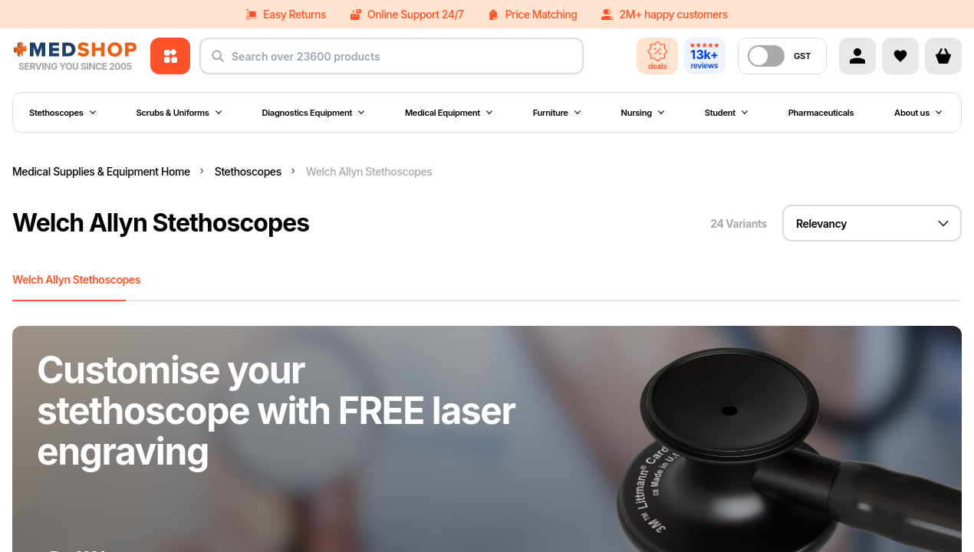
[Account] (857, 56)
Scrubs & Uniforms (178, 112)
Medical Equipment (448, 112)
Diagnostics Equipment (313, 112)
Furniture (557, 112)
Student (726, 112)
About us (918, 112)
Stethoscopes (62, 112)
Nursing (642, 112)
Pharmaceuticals (821, 112)
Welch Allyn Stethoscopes (76, 279)
